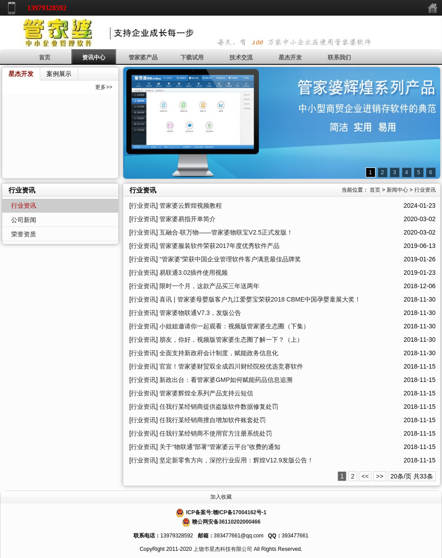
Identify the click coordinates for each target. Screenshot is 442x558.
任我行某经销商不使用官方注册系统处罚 (215, 433)
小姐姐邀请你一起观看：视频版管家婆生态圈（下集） (234, 326)
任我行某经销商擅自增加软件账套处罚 (212, 420)
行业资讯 (425, 190)
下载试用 (192, 57)
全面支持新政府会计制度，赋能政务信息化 (218, 353)
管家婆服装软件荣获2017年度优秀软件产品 (219, 245)
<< (365, 476)
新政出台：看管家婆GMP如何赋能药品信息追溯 (225, 379)
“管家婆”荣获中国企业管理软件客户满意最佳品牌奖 (230, 259)
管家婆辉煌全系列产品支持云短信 (206, 393)
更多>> (103, 87)
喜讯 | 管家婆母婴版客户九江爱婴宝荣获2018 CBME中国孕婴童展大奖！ (260, 299)
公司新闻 (23, 219)
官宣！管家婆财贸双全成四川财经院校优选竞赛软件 (231, 366)
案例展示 (58, 73)
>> (379, 476)
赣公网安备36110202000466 (226, 522)
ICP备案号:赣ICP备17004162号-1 (226, 512)
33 (423, 476)
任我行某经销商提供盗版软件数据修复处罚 (218, 406)
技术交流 (241, 57)
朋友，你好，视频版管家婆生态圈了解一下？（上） (231, 339)
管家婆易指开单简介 (187, 218)
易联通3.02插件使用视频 (193, 272)
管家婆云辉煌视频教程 (190, 205)
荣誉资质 (23, 234)
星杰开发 (290, 57)
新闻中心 (397, 190)
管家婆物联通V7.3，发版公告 (200, 312)
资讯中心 (93, 57)
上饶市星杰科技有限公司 (222, 549)
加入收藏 (221, 497)
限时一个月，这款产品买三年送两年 (209, 285)
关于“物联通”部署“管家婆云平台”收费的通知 (219, 446)
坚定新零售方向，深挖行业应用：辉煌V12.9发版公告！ (236, 460)
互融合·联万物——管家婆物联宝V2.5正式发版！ (226, 232)
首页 (44, 57)
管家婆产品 (143, 57)
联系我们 (339, 57)
